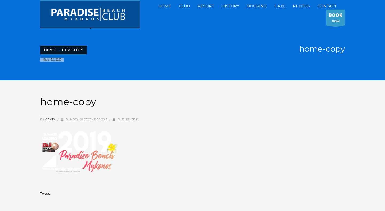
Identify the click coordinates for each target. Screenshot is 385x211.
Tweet (45, 193)
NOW (335, 18)
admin (50, 119)
